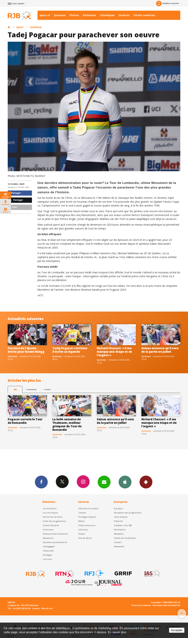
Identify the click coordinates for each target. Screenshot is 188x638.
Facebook (41, 482)
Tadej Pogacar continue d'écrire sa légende (69, 350)
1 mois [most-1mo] (47, 389)
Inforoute (83, 529)
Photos (74, 15)
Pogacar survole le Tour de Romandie (25, 421)
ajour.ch (44, 15)
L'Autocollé (48, 550)
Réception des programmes (128, 512)
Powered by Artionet (141, 605)
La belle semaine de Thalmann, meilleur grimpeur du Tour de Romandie (67, 424)
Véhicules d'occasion (88, 508)
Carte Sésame (121, 517)
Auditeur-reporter (167, 3)
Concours (47, 559)
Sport (20, 27)
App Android (146, 482)
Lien (13, 207)
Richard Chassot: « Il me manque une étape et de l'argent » (114, 351)
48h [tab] (15, 389)
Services (124, 15)
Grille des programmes (54, 521)
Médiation (119, 534)
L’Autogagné (49, 546)
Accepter (176, 630)
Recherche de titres (52, 517)
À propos (118, 508)
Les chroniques (50, 512)
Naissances (48, 538)
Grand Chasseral (51, 525)
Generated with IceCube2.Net (166, 605)
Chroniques (107, 15)
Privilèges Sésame (87, 517)
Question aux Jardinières (55, 542)
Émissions (89, 15)
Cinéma (82, 512)
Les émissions (49, 508)
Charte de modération (125, 538)
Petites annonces (86, 525)
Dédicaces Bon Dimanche (55, 534)
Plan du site (47, 608)
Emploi (81, 534)
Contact (118, 542)
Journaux (60, 15)
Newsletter (119, 546)
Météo (81, 521)
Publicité (118, 521)
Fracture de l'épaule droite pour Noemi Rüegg (26, 350)
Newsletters (104, 482)
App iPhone (125, 482)
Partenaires (119, 529)
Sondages (47, 555)
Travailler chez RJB (123, 525)
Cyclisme (35, 27)
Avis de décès (85, 538)
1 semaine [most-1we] (31, 389)
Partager (15, 193)
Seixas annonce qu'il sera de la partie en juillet (159, 350)
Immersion (48, 529)
